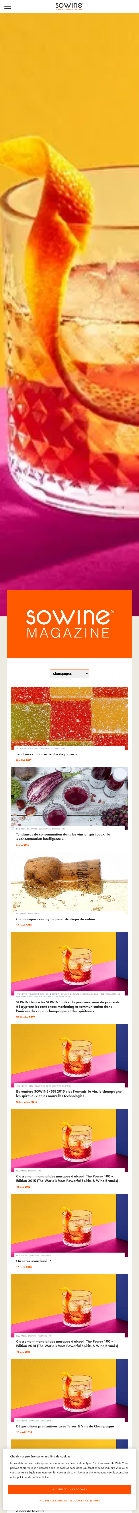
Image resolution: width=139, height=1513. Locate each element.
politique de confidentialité (33, 1477)
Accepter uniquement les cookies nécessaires (69, 1500)
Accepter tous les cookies (69, 1489)
